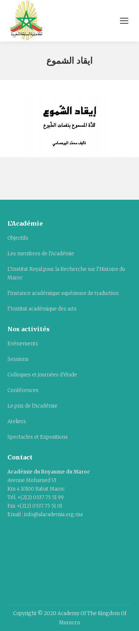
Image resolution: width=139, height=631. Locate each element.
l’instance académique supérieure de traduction (63, 293)
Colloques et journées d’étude (42, 375)
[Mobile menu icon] (124, 20)
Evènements (22, 344)
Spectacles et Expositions (37, 437)
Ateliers (16, 421)
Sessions (18, 359)
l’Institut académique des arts (42, 309)
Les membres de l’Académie (40, 253)
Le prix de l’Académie (32, 406)
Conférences (23, 390)
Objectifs (17, 238)
